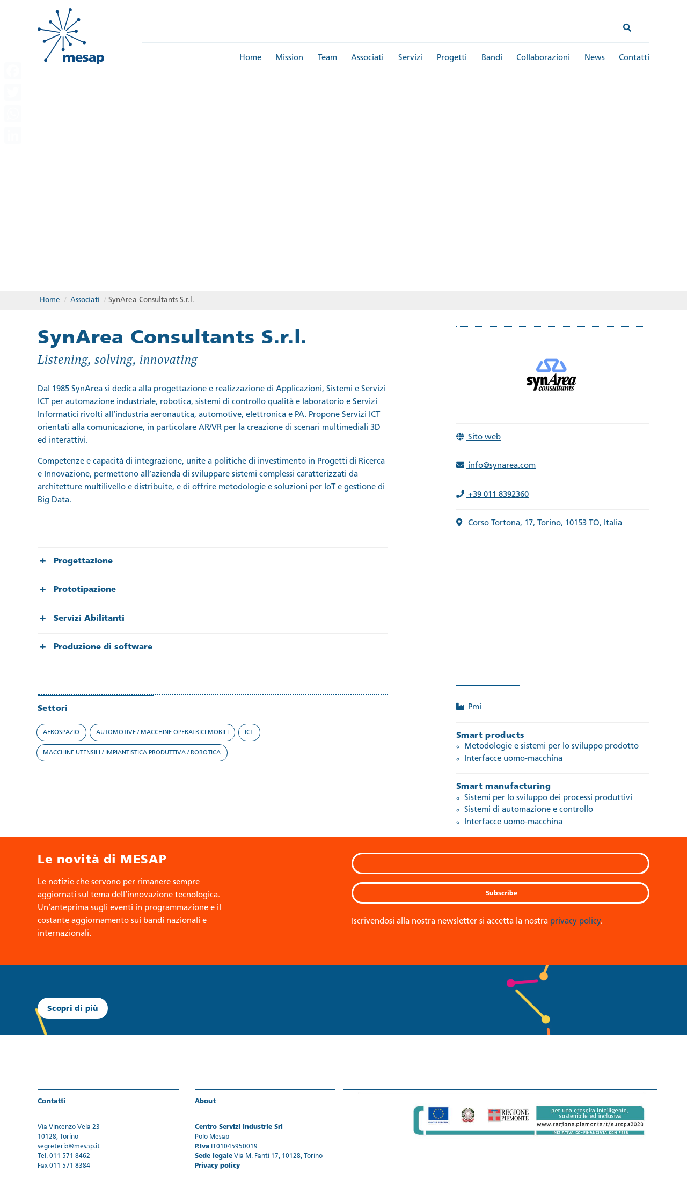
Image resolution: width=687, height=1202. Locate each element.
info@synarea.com (496, 466)
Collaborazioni (543, 58)
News (594, 58)
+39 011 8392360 (492, 495)
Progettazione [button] (83, 562)
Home (250, 58)
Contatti (634, 58)
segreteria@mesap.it (69, 1147)
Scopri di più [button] (72, 1009)
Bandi (491, 58)
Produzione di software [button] (103, 647)
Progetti (452, 58)
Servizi (410, 58)
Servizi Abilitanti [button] (89, 619)
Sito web (478, 438)
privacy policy (575, 922)
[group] (213, 561)
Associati (367, 58)
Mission (289, 58)
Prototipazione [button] (85, 590)
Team (327, 58)
